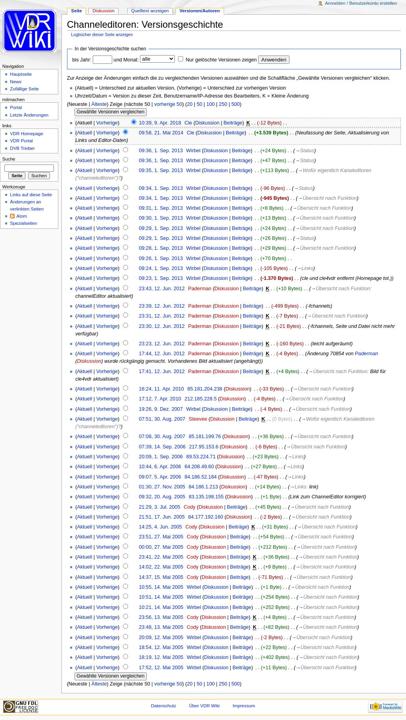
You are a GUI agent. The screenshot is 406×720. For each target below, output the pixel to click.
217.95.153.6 (203, 447)
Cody (189, 507)
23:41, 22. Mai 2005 (161, 557)
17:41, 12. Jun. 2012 (162, 371)
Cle (188, 123)
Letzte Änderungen (29, 115)
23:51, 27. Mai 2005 (161, 537)
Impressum (244, 705)
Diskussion (207, 123)
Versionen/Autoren (200, 10)
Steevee (198, 419)
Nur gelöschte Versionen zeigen (221, 60)
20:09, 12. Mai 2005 (161, 637)
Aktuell (84, 133)
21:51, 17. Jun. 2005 (162, 517)
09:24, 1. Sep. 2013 (161, 268)
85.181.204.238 (204, 389)
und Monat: (125, 60)
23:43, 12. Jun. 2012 (162, 288)
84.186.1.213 (203, 487)
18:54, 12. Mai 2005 (161, 647)
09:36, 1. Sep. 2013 (161, 150)
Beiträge (233, 123)
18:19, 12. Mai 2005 (161, 657)
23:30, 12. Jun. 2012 (162, 326)
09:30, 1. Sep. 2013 (161, 218)
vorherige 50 (168, 104)
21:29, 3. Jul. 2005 (159, 507)
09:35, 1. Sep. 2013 (161, 170)
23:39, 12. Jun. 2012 (162, 306)
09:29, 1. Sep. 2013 (161, 228)
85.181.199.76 (205, 436)
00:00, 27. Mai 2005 (161, 547)
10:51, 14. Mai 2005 (161, 597)
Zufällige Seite (24, 88)
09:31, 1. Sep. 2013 (161, 208)
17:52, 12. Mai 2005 (161, 667)
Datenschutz (163, 705)
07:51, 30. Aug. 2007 (162, 419)
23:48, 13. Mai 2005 (161, 627)
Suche (8, 159)
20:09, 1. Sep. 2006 (161, 457)
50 (199, 104)
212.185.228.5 (200, 399)
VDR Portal (21, 140)
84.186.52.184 (200, 477)
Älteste (99, 104)
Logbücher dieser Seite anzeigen (102, 34)
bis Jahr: (81, 60)
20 (189, 104)
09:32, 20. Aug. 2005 (162, 497)
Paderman (200, 288)
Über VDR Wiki (204, 705)
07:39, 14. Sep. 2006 (162, 447)
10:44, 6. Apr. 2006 (160, 466)
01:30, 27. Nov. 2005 (162, 487)
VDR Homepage (26, 133)
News (15, 81)
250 (223, 104)
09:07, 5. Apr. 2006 (160, 477)
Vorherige (107, 123)
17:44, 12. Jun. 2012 (162, 353)
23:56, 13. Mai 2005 (161, 617)
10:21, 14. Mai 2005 (161, 607)
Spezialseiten (23, 223)
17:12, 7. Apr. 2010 (160, 399)
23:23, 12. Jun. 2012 (162, 344)
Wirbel (193, 150)
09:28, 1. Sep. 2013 (161, 248)
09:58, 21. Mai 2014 (161, 133)
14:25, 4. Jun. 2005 (160, 527)
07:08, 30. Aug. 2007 (162, 436)
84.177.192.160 (205, 517)
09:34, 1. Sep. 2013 (161, 188)
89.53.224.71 (201, 457)
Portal (16, 107)
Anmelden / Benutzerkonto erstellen (361, 3)
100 (210, 104)
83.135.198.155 (206, 497)
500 (235, 104)
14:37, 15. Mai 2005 (161, 577)
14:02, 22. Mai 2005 (161, 567)
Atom (21, 216)
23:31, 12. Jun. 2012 (162, 316)
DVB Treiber (22, 148)
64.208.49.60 (199, 466)
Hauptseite (21, 74)
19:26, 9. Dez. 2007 (161, 409)
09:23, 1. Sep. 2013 (161, 278)
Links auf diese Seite (31, 194)
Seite (76, 10)
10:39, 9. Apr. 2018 (160, 123)
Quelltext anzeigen (150, 10)
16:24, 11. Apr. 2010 (161, 389)
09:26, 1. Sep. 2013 (161, 258)
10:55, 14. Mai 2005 (161, 587)
